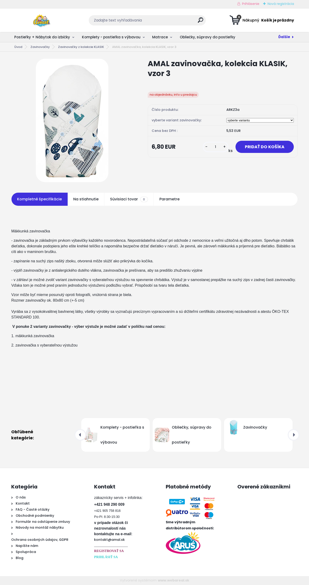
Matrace (160, 37)
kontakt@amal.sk (109, 539)
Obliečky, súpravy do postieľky (207, 37)
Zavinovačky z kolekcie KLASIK (81, 47)
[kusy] (215, 147)
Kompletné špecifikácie (39, 199)
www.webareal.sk (173, 580)
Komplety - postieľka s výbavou (111, 37)
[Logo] (40, 20)
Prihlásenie (250, 3)
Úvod (18, 47)
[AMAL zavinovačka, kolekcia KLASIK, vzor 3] (72, 120)
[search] (200, 21)
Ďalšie (284, 36)
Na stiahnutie (86, 199)
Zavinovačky (40, 47)
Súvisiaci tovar (129, 199)
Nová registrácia (281, 3)
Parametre (169, 199)
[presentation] (80, 435)
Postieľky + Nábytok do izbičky (42, 37)
